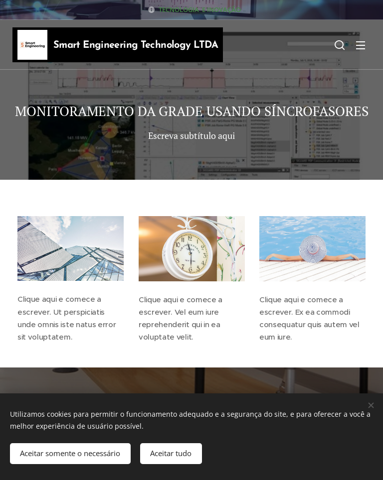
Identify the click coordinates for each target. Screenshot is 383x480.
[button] (340, 44)
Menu (360, 45)
